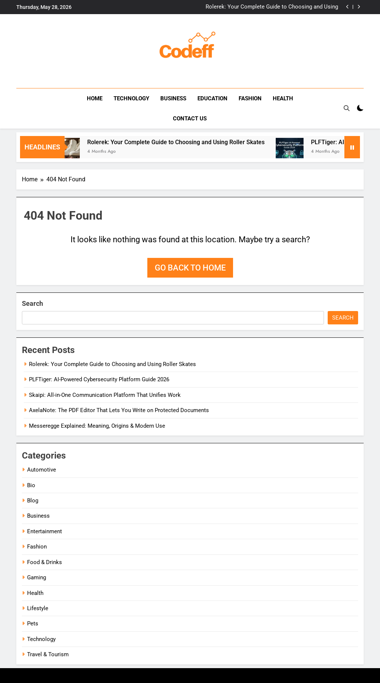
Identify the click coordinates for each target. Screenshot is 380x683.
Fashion (250, 98)
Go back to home (190, 267)
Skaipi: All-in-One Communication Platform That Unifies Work (105, 395)
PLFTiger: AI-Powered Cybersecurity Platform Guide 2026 (99, 379)
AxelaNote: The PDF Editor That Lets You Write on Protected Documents (119, 410)
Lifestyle (37, 608)
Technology (131, 98)
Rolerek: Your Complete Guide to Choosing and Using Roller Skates (272, 7)
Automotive (41, 469)
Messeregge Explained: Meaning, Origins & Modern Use (97, 426)
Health (283, 98)
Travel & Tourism (48, 654)
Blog (32, 500)
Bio (31, 485)
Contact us (190, 118)
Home (94, 98)
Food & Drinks (44, 562)
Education (212, 98)
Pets (32, 623)
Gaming (36, 577)
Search (32, 303)
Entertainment (44, 531)
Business (173, 98)
